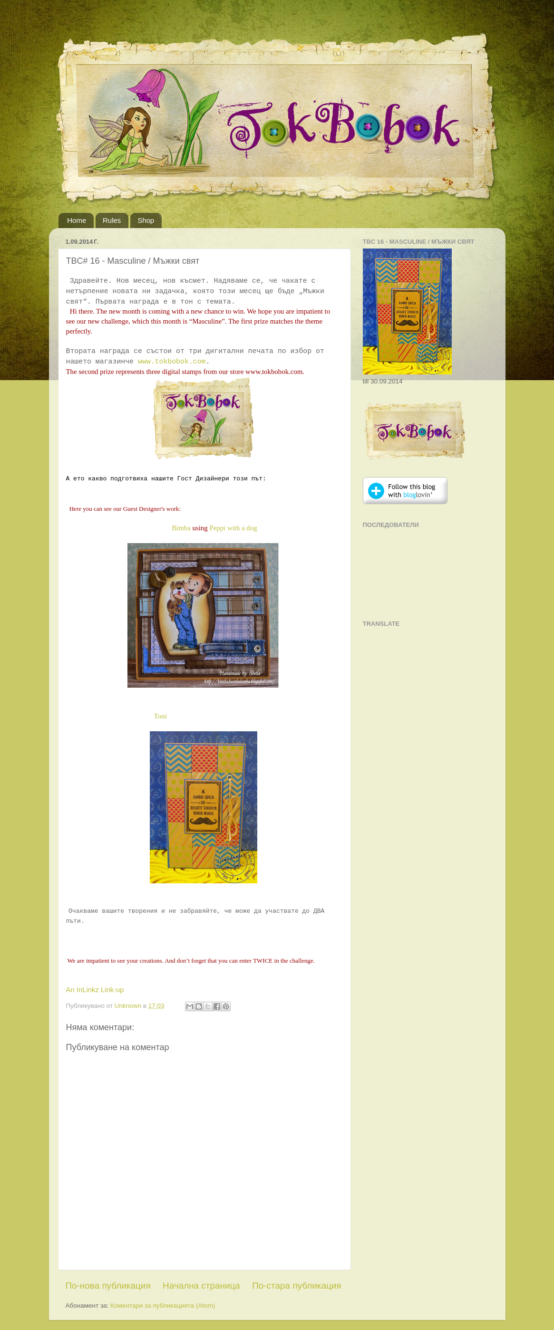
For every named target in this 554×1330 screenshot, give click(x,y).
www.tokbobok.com (172, 361)
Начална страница (201, 1286)
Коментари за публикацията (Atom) (162, 1305)
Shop (145, 220)
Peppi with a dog (233, 528)
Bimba (182, 528)
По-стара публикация (296, 1286)
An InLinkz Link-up (95, 990)
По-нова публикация (108, 1286)
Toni (160, 716)
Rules (112, 220)
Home (76, 220)
